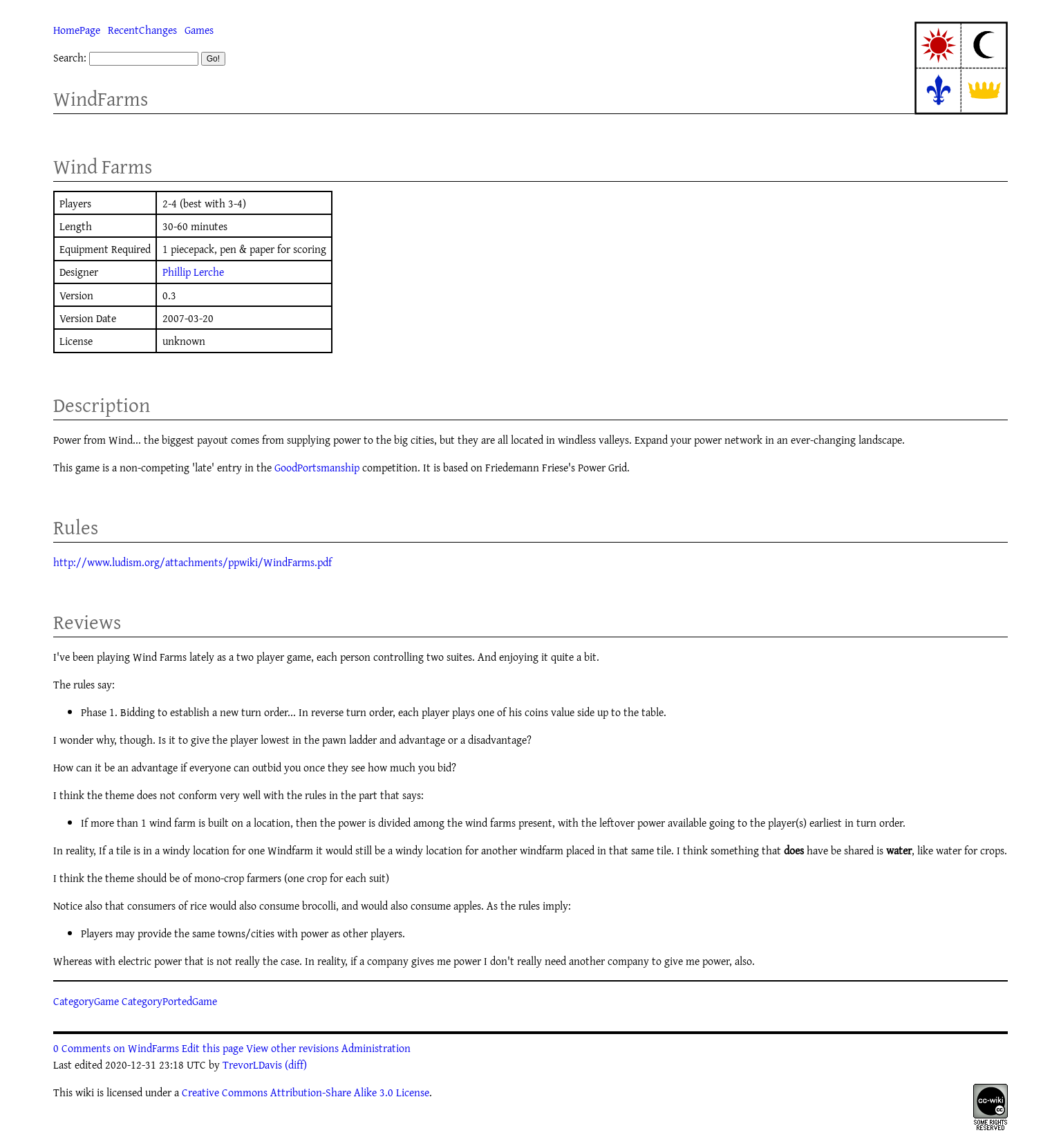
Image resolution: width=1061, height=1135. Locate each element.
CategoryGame (86, 1001)
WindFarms (100, 98)
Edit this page (212, 1048)
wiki (84, 1092)
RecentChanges (142, 29)
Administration (376, 1048)
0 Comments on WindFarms (116, 1048)
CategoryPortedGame (169, 1001)
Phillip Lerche (193, 271)
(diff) (296, 1064)
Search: (69, 57)
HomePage (76, 29)
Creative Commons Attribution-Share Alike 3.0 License (305, 1092)
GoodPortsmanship (316, 467)
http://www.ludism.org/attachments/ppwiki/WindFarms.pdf (192, 562)
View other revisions (292, 1048)
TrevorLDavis (252, 1064)
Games (199, 29)
